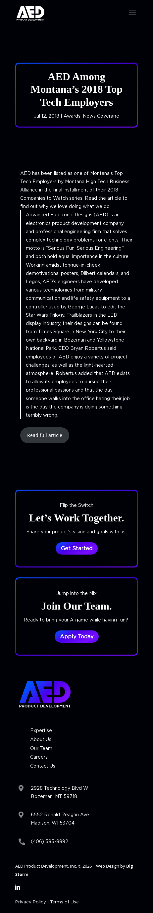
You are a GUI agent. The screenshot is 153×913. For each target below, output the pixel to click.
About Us (40, 739)
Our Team (41, 748)
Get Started (76, 548)
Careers (39, 756)
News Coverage (101, 115)
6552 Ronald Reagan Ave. (60, 814)
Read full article (44, 435)
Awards (72, 115)
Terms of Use (64, 901)
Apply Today (76, 636)
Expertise (41, 730)
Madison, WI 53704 (53, 822)
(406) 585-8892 (49, 841)
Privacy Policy (30, 901)
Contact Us (42, 765)
